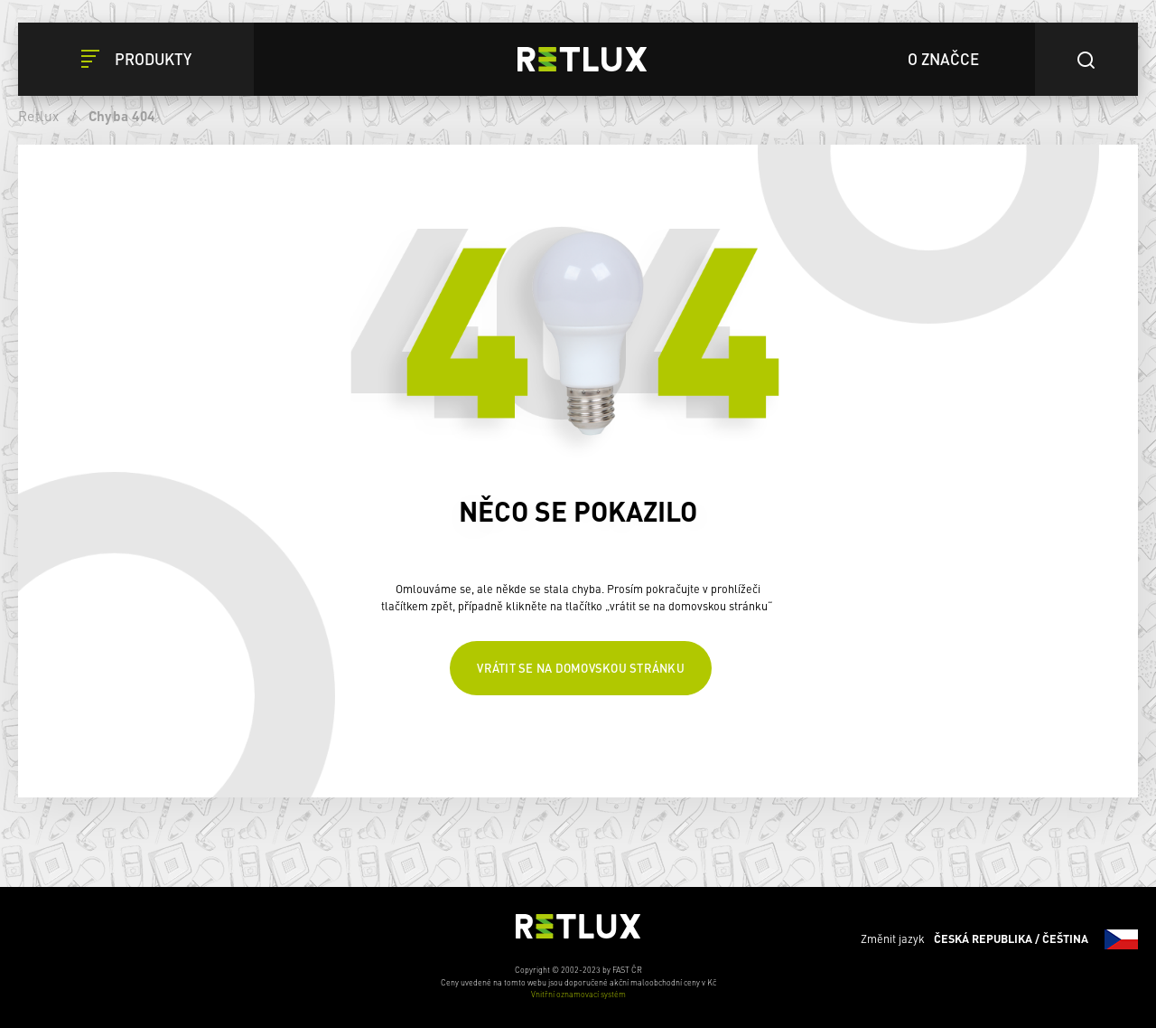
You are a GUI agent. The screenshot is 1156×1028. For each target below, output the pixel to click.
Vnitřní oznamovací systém (578, 994)
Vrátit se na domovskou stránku (581, 667)
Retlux (39, 116)
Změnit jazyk (999, 939)
